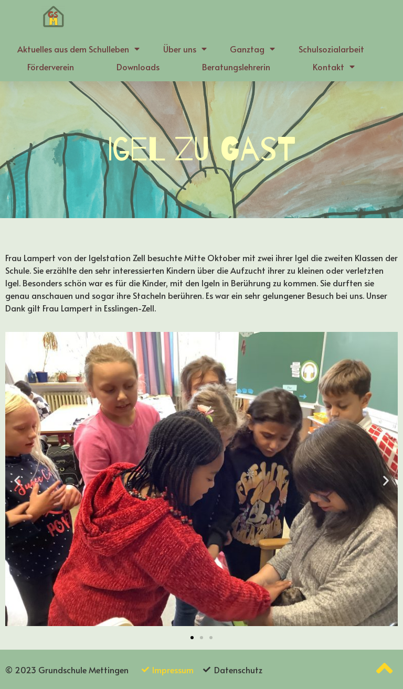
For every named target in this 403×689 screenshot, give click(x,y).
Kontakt (334, 67)
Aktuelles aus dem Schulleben (78, 49)
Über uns (185, 49)
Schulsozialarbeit (331, 49)
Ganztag (252, 49)
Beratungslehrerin (236, 66)
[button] (192, 637)
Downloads (138, 66)
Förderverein (50, 66)
